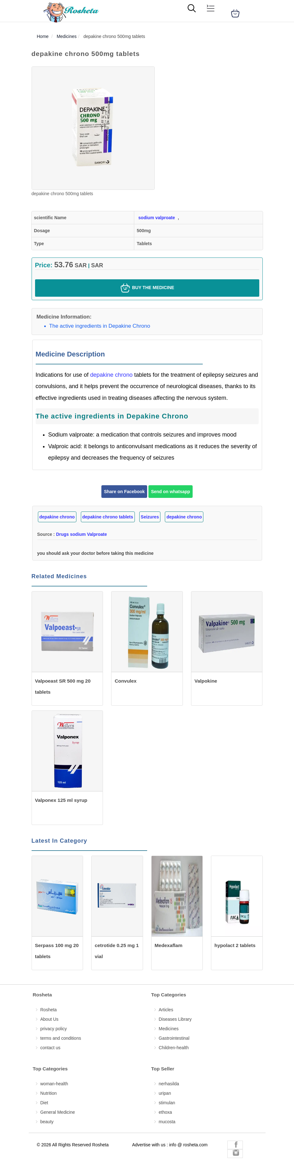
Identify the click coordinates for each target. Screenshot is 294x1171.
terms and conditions (60, 1038)
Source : (72, 534)
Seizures (150, 516)
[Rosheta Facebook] (235, 1145)
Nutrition (48, 1093)
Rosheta (48, 1009)
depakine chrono (112, 375)
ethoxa (165, 1112)
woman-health (54, 1083)
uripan (165, 1093)
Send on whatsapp (170, 491)
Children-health (174, 1047)
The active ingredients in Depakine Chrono (99, 326)
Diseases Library (175, 1019)
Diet (44, 1102)
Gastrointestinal (174, 1038)
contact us (50, 1047)
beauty (47, 1121)
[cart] (235, 13)
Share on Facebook (124, 491)
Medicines (169, 1028)
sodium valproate (156, 217)
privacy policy (53, 1028)
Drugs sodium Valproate (81, 534)
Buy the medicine (147, 288)
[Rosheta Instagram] (235, 1153)
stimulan (167, 1102)
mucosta (167, 1121)
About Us (49, 1019)
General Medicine (57, 1112)
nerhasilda (169, 1083)
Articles (166, 1009)
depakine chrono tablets (107, 516)
